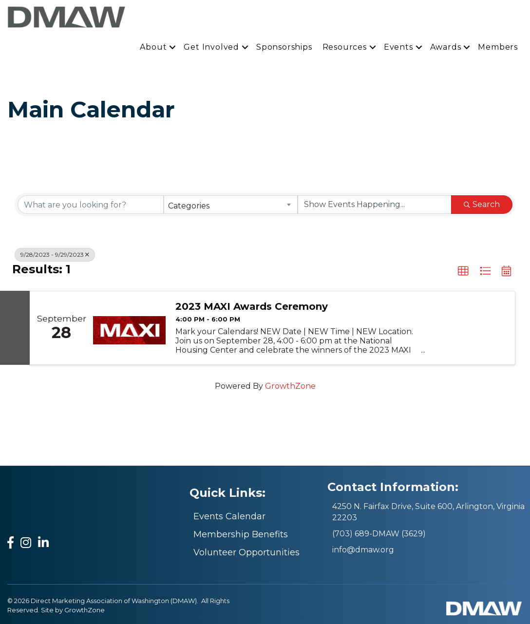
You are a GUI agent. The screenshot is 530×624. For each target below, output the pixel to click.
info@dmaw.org (363, 549)
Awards (445, 47)
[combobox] (230, 204)
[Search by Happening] (375, 204)
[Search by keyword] (91, 204)
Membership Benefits (240, 534)
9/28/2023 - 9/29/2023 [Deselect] (54, 254)
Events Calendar (229, 516)
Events (398, 47)
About (153, 47)
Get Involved (211, 47)
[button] (463, 271)
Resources (344, 47)
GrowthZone (290, 386)
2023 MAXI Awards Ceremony (251, 306)
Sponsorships (284, 47)
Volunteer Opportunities (246, 552)
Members (498, 47)
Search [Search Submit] (482, 204)
